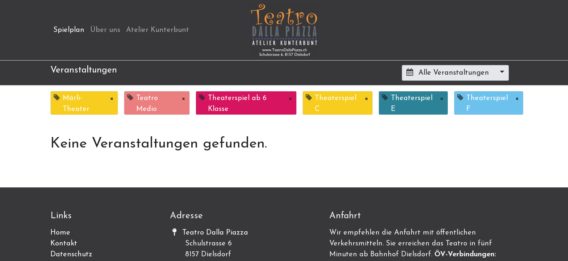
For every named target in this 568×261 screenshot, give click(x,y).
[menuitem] (68, 30)
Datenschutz (71, 254)
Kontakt (63, 243)
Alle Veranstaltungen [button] (448, 72)
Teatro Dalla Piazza (215, 232)
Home (60, 232)
